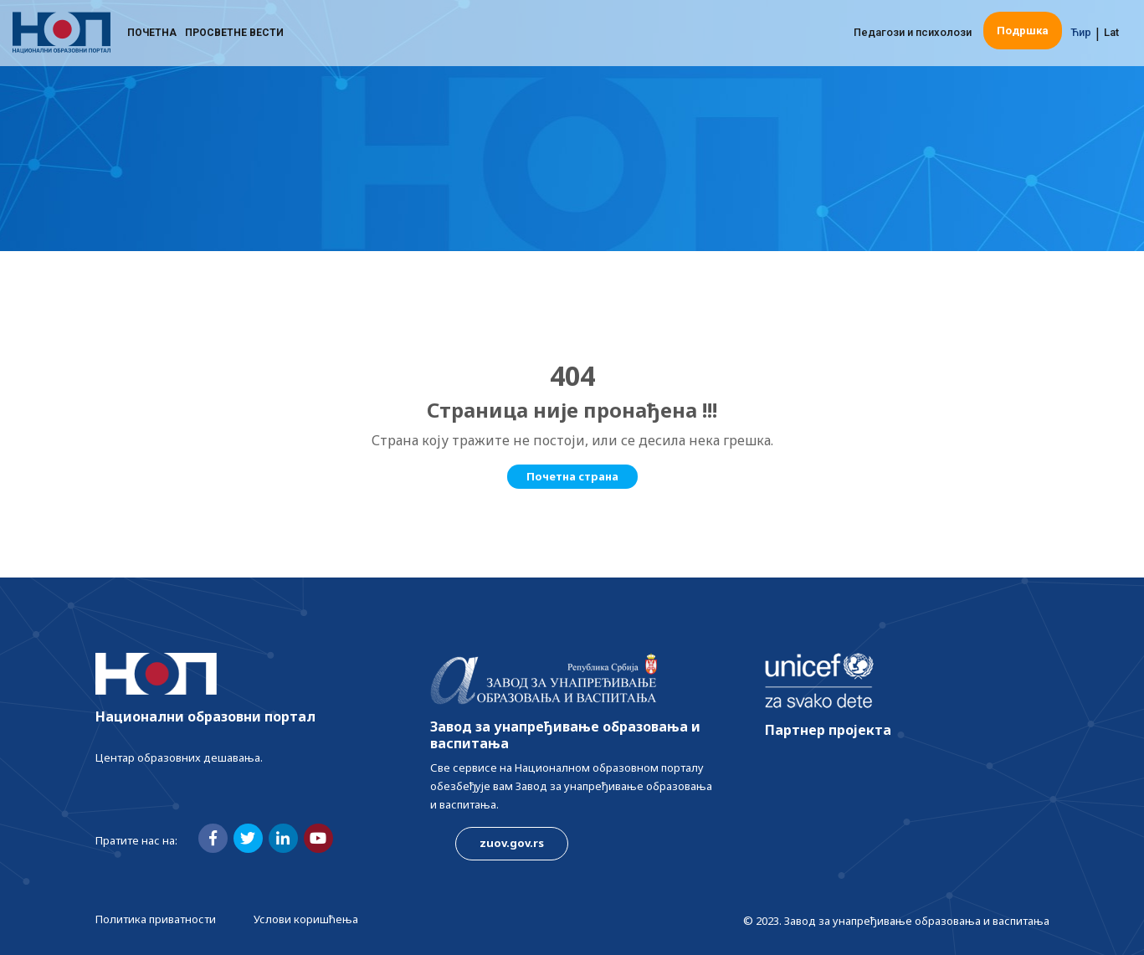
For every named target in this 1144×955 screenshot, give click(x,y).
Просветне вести (234, 38)
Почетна (152, 38)
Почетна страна (572, 476)
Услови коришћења (306, 919)
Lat (1111, 37)
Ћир (1080, 37)
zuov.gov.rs (512, 842)
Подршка (1023, 35)
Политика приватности (155, 919)
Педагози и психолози (913, 37)
